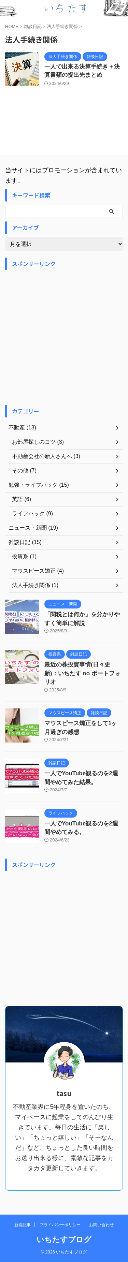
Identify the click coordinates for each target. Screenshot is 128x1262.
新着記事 (22, 1224)
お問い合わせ (101, 1224)
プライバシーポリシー (60, 1224)
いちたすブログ (64, 1239)
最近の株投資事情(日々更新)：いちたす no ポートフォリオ (82, 673)
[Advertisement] (64, 337)
